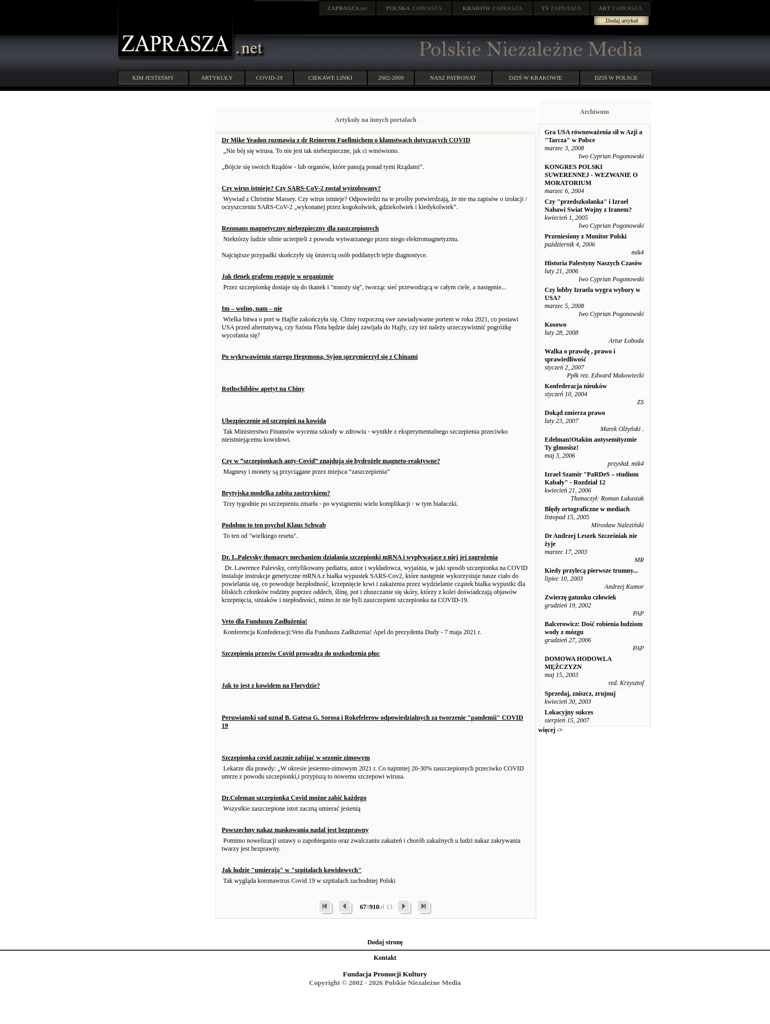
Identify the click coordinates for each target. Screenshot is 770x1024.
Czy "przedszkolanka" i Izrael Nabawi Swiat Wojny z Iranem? (588, 205)
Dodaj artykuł (622, 20)
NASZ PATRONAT (453, 77)
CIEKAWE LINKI (331, 77)
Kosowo (556, 324)
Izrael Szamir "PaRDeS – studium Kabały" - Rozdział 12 (592, 478)
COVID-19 (269, 77)
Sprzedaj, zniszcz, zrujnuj (580, 693)
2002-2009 (391, 77)
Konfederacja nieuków (576, 386)
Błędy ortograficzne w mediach (587, 509)
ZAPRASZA (414, 8)
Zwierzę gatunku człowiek (581, 597)
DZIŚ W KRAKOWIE (536, 77)
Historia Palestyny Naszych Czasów (593, 263)
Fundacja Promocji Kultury (385, 974)
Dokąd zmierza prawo (575, 413)
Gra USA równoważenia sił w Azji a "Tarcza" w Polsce (594, 136)
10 (376, 907)
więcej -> (550, 730)
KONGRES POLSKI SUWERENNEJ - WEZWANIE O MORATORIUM (591, 175)
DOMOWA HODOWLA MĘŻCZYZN (578, 663)
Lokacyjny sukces (569, 712)
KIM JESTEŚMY (153, 77)
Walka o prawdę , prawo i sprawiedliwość (580, 355)
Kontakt (385, 957)
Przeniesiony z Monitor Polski (586, 236)
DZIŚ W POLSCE (615, 77)
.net (347, 8)
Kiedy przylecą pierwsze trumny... (591, 570)
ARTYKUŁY (217, 77)
